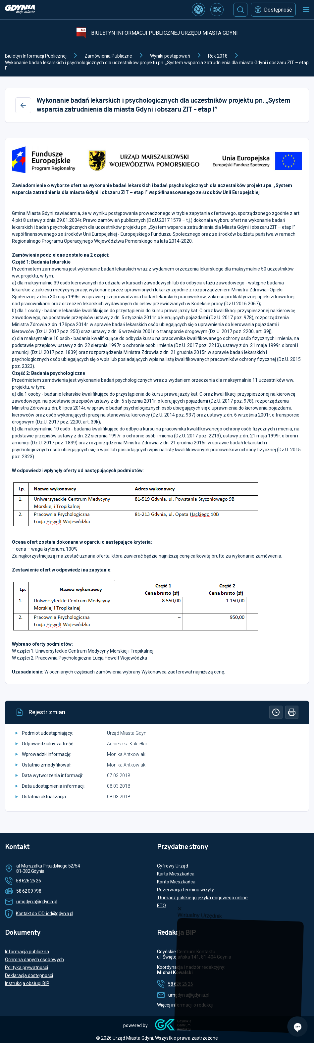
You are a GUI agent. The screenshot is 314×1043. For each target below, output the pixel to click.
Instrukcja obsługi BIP (27, 983)
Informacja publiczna (27, 951)
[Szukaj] (240, 10)
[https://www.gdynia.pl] (20, 10)
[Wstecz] (23, 105)
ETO (161, 905)
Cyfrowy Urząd (172, 866)
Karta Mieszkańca (175, 873)
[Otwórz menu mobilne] (306, 10)
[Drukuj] (291, 712)
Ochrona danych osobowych (34, 959)
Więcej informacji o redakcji (185, 1005)
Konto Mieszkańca (176, 881)
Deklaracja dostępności (29, 975)
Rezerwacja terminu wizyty (185, 889)
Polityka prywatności (26, 967)
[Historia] (276, 712)
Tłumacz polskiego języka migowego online (202, 897)
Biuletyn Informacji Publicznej (36, 56)
